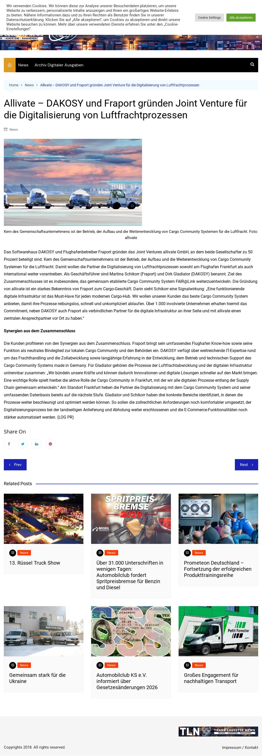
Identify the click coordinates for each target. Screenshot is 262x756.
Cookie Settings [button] (209, 17)
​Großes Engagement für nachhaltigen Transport (211, 678)
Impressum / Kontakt (240, 747)
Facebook (9, 444)
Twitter (23, 444)
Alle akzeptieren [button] (241, 17)
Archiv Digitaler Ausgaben (59, 65)
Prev (17, 465)
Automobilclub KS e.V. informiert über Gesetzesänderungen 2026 (127, 681)
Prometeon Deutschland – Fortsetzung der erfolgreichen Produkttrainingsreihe (218, 569)
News (23, 65)
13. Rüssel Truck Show (34, 563)
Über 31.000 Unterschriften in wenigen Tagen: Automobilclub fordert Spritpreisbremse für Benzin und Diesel (129, 575)
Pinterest (50, 444)
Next (244, 465)
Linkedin (36, 444)
